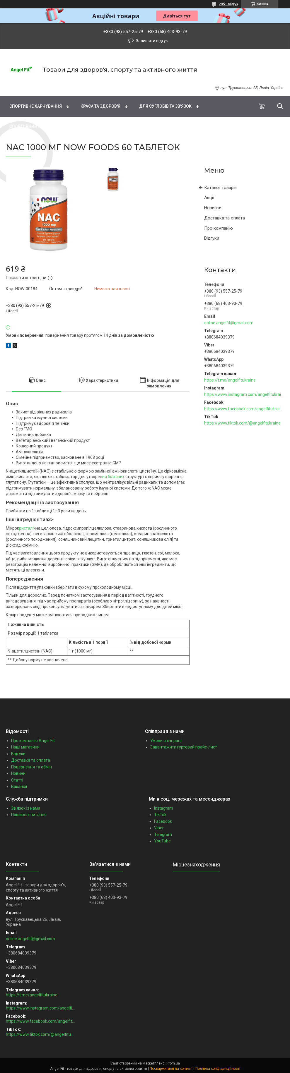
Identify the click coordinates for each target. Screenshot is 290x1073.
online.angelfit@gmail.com (228, 322)
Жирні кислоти (123, 85)
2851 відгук (228, 4)
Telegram (163, 834)
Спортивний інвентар (33, 126)
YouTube (162, 841)
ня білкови (112, 476)
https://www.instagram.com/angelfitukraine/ (244, 394)
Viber (159, 827)
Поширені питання (29, 814)
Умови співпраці (166, 740)
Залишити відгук (152, 40)
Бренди (14, 85)
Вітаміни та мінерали (65, 85)
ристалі (26, 528)
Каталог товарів (220, 187)
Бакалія (84, 126)
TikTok (160, 814)
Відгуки (211, 238)
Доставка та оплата (224, 218)
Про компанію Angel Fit (33, 740)
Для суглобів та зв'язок (165, 106)
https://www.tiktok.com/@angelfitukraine (242, 423)
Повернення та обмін (31, 767)
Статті (17, 780)
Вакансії (19, 786)
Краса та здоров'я (100, 106)
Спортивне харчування (35, 106)
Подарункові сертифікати (184, 126)
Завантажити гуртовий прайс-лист (183, 747)
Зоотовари (124, 126)
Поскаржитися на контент (171, 1069)
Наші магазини (25, 747)
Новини (18, 773)
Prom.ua (173, 1063)
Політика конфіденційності (217, 1069)
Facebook (163, 821)
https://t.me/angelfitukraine (230, 380)
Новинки (212, 207)
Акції (209, 197)
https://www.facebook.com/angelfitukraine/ (244, 408)
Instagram (163, 808)
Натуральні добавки (182, 85)
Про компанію (218, 228)
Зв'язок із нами (25, 808)
